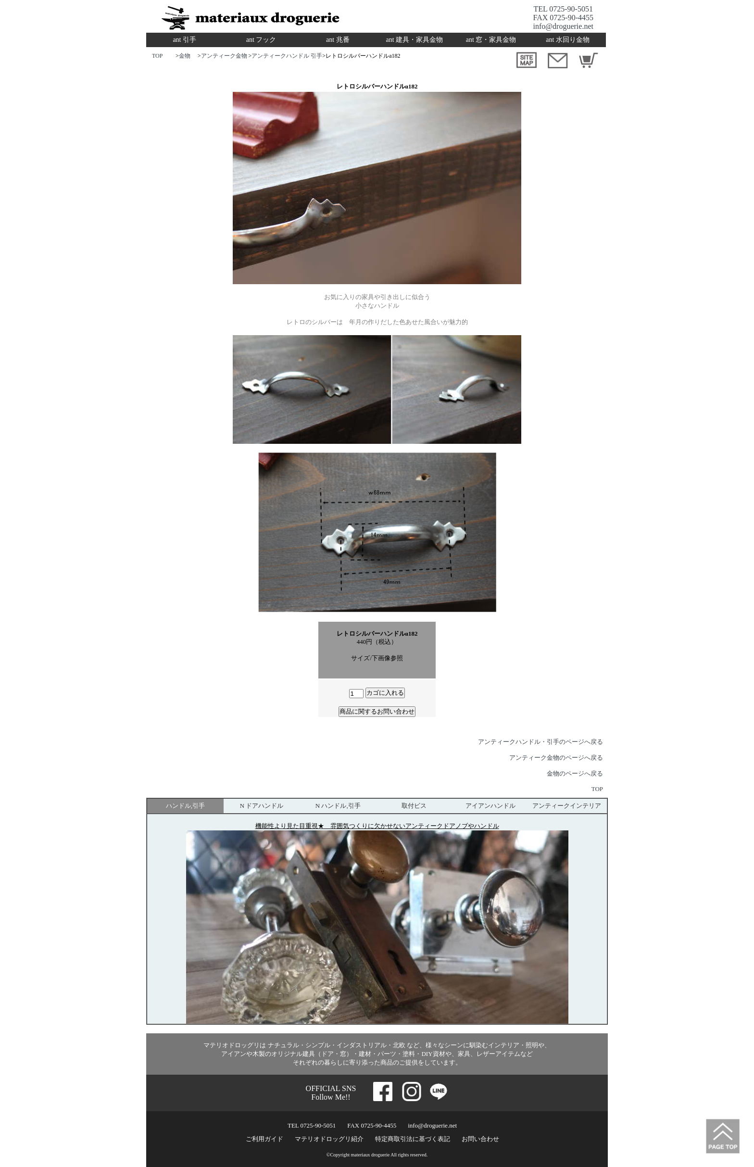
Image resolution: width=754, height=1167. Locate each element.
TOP (157, 55)
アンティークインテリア (566, 805)
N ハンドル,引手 (338, 805)
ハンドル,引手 (185, 805)
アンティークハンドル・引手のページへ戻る (540, 741)
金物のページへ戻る (575, 773)
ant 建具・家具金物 (414, 39)
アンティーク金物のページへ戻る (556, 757)
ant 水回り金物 (568, 39)
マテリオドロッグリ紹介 (329, 1138)
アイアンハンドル (490, 805)
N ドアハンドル (262, 805)
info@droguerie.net (563, 26)
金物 (184, 55)
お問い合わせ (480, 1138)
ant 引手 (184, 39)
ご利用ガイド (264, 1138)
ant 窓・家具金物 (491, 39)
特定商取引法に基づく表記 (412, 1138)
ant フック (261, 39)
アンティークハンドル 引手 (286, 55)
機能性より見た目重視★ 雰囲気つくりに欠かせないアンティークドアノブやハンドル (377, 825)
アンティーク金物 (225, 55)
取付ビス (414, 805)
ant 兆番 (338, 39)
